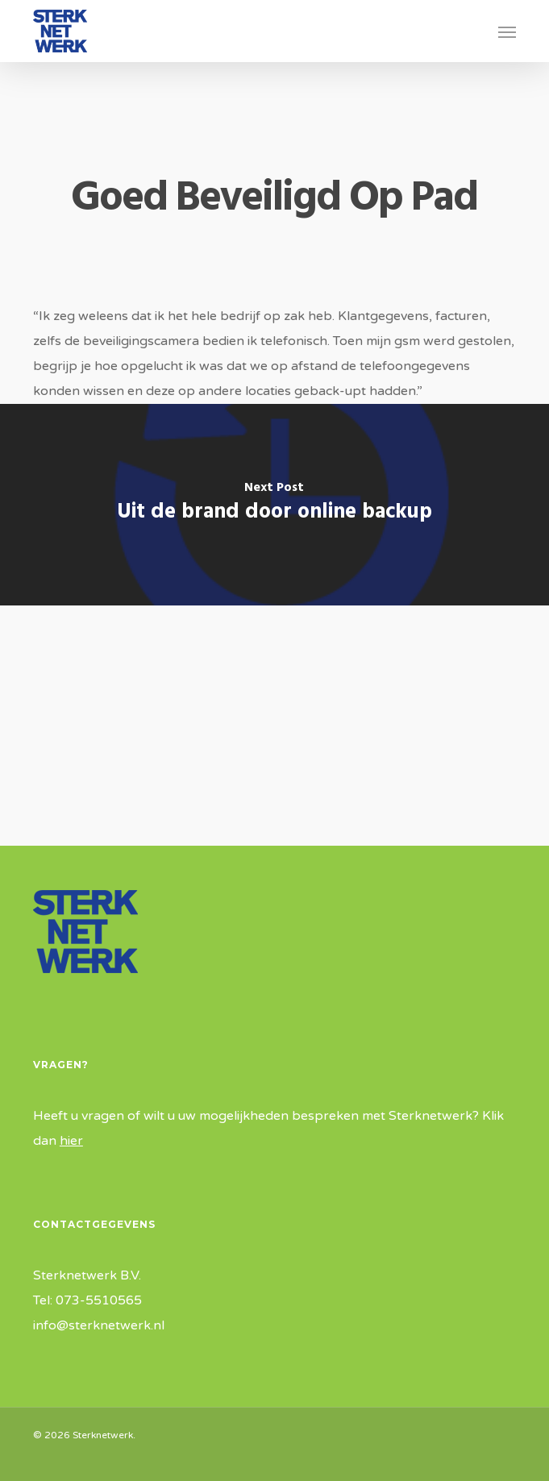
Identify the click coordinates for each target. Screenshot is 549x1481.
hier (71, 1141)
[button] (507, 31)
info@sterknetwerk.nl (98, 1325)
